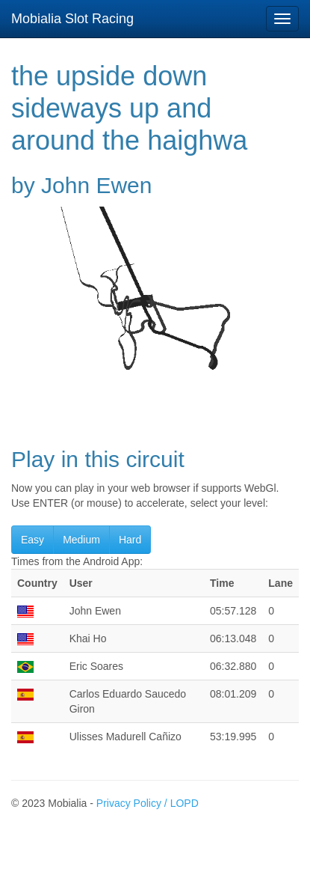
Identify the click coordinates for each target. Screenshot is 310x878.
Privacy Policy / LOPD (147, 803)
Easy (32, 540)
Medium (81, 540)
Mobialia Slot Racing (72, 18)
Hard (130, 540)
